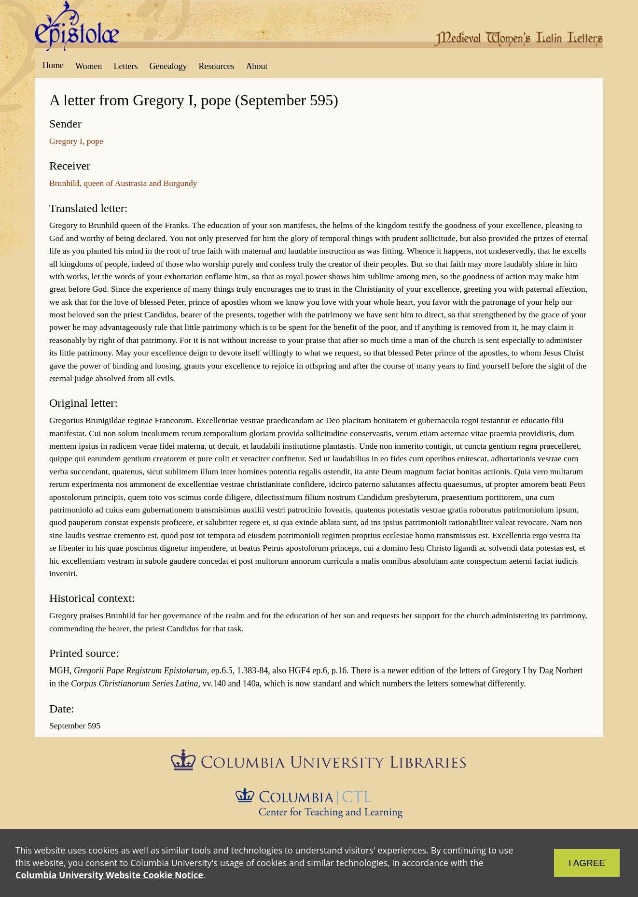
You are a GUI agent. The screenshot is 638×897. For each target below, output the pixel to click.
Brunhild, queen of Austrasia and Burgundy (123, 183)
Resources (217, 66)
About (256, 66)
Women (88, 66)
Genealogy (168, 66)
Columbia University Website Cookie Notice (109, 875)
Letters (126, 66)
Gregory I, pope (76, 141)
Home (53, 65)
